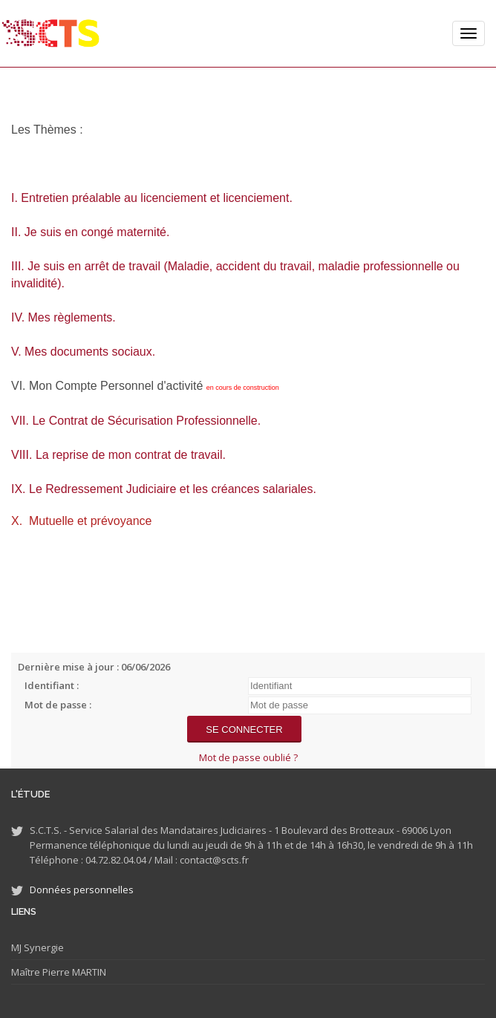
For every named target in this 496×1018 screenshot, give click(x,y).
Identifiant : (52, 685)
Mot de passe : (58, 704)
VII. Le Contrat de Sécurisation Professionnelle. (136, 420)
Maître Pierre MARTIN (58, 972)
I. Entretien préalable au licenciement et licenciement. (152, 198)
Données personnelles (82, 889)
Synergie (43, 947)
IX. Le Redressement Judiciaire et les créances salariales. (163, 489)
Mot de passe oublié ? (248, 757)
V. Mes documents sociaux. (83, 351)
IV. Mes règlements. (63, 317)
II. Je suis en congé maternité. (90, 232)
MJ (16, 947)
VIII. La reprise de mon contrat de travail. (118, 454)
